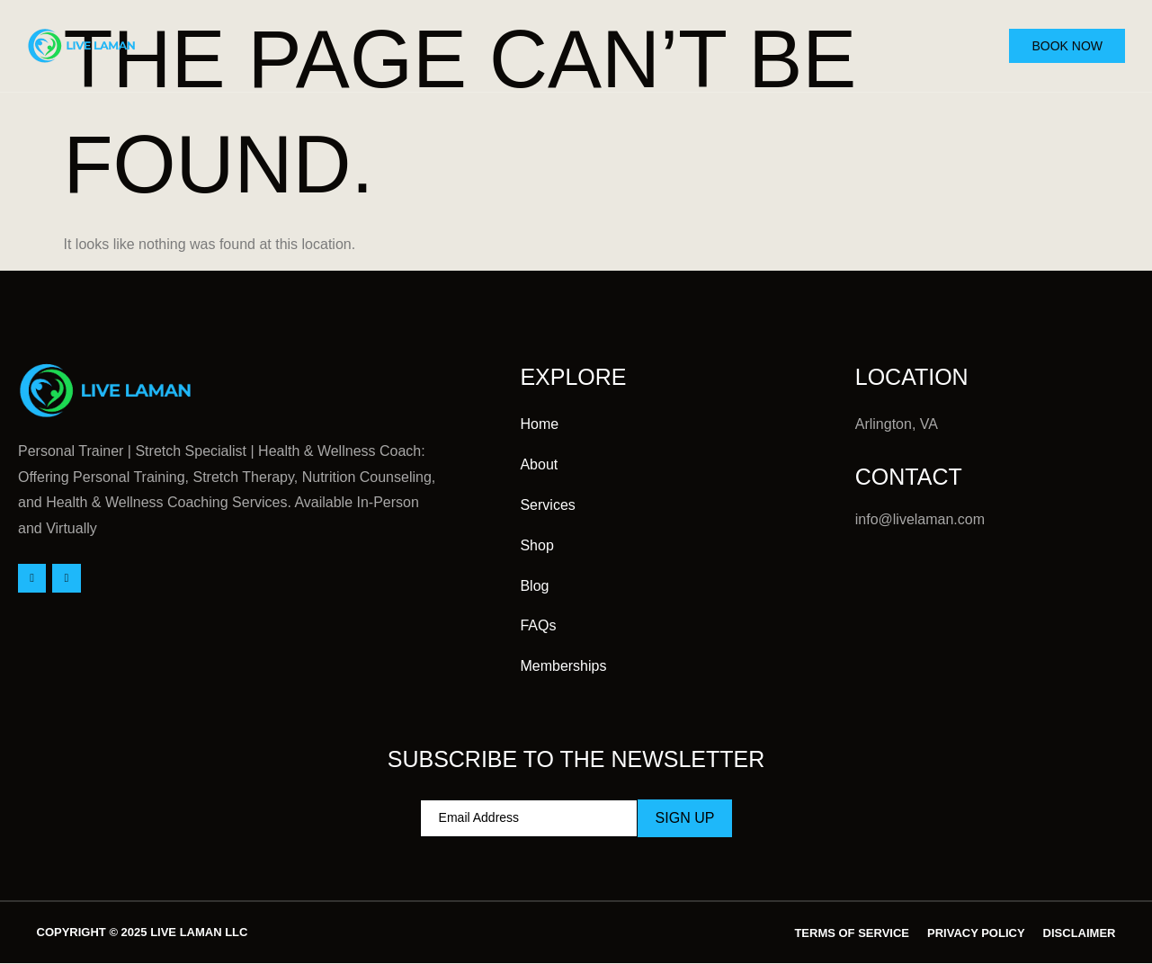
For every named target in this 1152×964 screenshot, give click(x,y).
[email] (529, 818)
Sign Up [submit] (685, 818)
